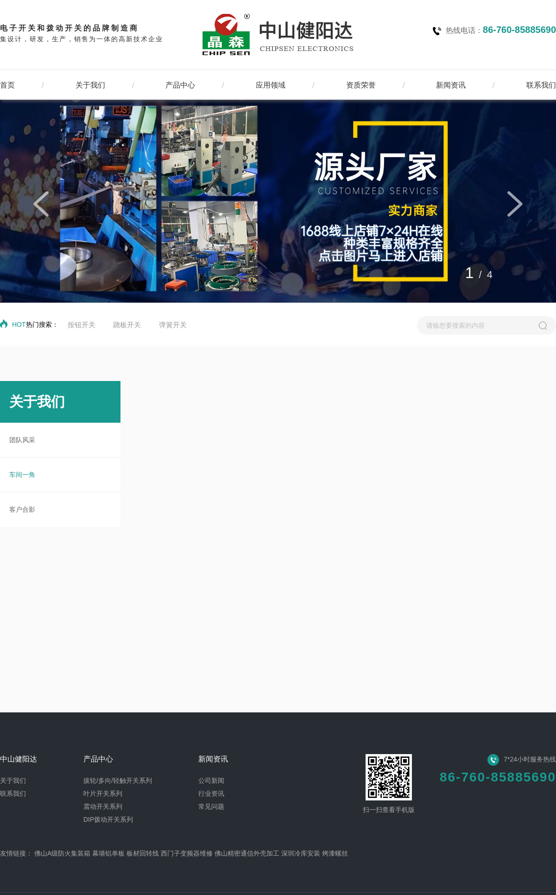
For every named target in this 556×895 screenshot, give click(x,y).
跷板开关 (127, 325)
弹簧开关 (173, 325)
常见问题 (211, 806)
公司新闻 (211, 780)
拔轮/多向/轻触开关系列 (117, 780)
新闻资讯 (451, 85)
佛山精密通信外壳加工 (247, 853)
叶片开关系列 (102, 793)
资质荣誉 (361, 85)
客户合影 (22, 509)
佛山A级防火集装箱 (62, 853)
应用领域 (270, 85)
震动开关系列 (102, 806)
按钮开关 (81, 325)
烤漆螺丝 (335, 853)
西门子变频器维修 (187, 853)
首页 (7, 85)
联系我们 (541, 85)
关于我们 (90, 85)
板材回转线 (142, 853)
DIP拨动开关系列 (108, 819)
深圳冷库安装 (300, 853)
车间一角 (22, 474)
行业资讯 (211, 793)
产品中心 (180, 85)
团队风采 (22, 440)
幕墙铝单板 (108, 853)
